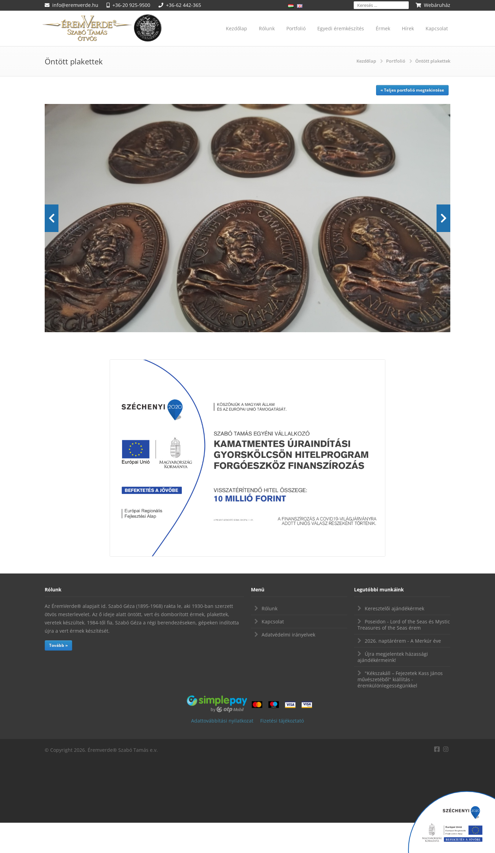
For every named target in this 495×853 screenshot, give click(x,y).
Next (443, 233)
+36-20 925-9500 (131, 5)
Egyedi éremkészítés (340, 28)
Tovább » (58, 675)
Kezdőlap (236, 28)
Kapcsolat (437, 28)
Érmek (383, 28)
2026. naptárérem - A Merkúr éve (403, 671)
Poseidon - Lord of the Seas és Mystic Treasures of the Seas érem (404, 655)
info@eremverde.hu (75, 5)
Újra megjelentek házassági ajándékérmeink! (393, 687)
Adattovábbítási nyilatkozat (222, 751)
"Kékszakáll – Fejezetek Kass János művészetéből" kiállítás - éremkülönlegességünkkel (400, 709)
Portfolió (296, 28)
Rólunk (267, 28)
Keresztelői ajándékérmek (394, 638)
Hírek (408, 28)
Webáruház (437, 5)
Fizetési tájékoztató (282, 751)
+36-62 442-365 (183, 5)
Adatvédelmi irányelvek (288, 665)
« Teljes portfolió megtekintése (412, 90)
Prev (51, 233)
